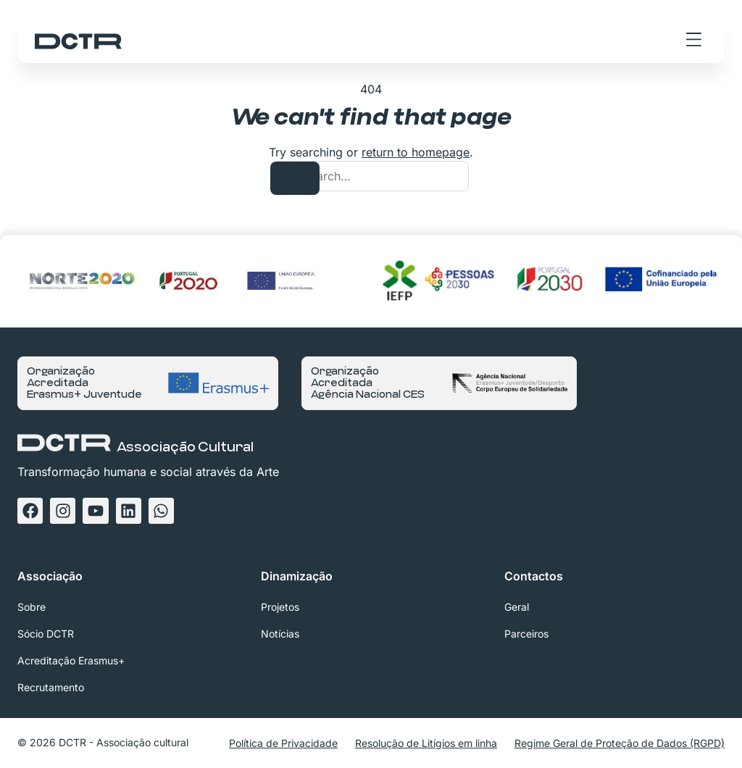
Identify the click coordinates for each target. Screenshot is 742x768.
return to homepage (416, 152)
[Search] (295, 178)
